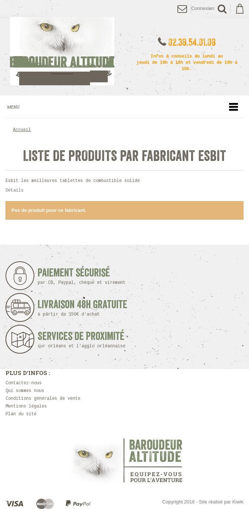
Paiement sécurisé (84, 276)
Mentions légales (26, 406)
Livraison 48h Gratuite (82, 308)
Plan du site (21, 414)
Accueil (22, 130)
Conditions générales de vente (43, 398)
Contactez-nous (24, 383)
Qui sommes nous (25, 390)
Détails (15, 190)
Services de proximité (84, 340)
